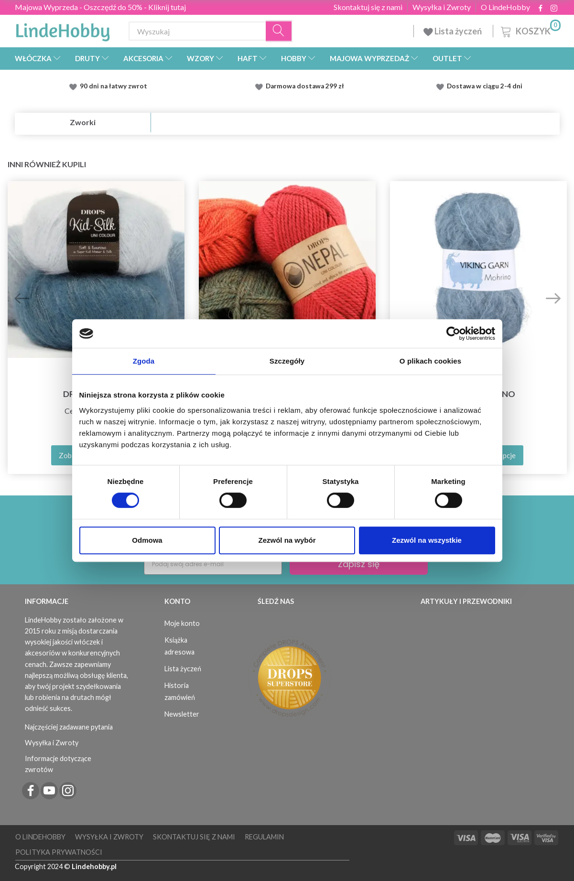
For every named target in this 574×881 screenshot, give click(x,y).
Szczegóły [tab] (287, 361)
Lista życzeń (453, 31)
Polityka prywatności (58, 852)
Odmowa (147, 540)
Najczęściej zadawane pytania (69, 727)
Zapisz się (358, 564)
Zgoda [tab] (144, 361)
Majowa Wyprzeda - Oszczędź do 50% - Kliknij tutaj (100, 6)
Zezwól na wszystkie (427, 540)
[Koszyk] (529, 29)
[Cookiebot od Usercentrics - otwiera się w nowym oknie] (453, 333)
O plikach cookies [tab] (430, 361)
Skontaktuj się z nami (368, 7)
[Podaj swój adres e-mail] (213, 564)
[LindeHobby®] (62, 29)
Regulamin (264, 837)
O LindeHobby (505, 7)
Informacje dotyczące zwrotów (58, 764)
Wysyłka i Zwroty (441, 7)
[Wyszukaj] (279, 31)
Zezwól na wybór (286, 540)
